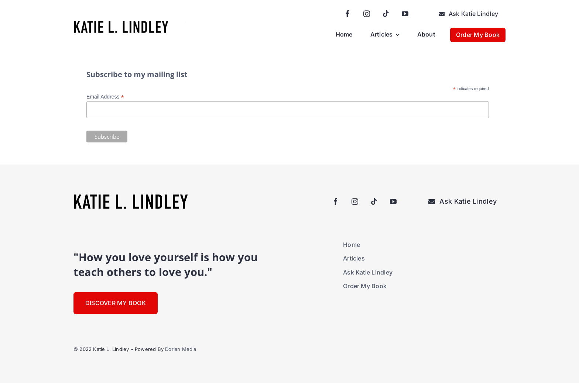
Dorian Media (180, 349)
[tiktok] (386, 13)
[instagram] (366, 13)
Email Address (105, 96)
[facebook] (347, 13)
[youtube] (405, 13)
